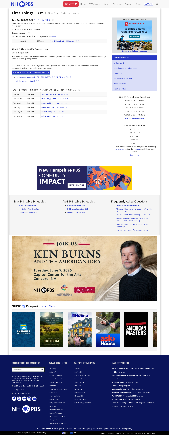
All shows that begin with (27, 81)
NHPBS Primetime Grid (27, 205)
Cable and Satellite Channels (134, 118)
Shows (106, 4)
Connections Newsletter (28, 212)
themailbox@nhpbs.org (21, 394)
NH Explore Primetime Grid (29, 209)
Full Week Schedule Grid (123, 78)
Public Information (56, 413)
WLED (62, 428)
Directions (129, 433)
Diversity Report (55, 399)
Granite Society (79, 382)
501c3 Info (53, 372)
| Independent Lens (125, 382)
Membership (79, 389)
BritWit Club (78, 372)
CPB (73, 432)
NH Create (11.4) (42, 20)
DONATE (71, 4)
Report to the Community (58, 416)
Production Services (56, 410)
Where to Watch (120, 84)
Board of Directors (56, 375)
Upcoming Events (80, 399)
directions (40, 386)
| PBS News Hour (128, 396)
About (138, 4)
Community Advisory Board (59, 389)
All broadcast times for (43, 78)
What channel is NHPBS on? (58, 423)
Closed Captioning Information (125, 68)
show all (53, 37)
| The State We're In (127, 389)
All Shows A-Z (119, 63)
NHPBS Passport (80, 393)
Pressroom (53, 406)
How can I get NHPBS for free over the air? (132, 230)
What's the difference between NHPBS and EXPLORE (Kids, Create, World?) (132, 219)
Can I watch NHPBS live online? (128, 205)
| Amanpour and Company (126, 399)
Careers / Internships (56, 379)
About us (111, 433)
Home (83, 4)
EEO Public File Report (82, 428)
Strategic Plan (54, 420)
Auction (77, 369)
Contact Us (118, 73)
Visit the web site (31, 72)
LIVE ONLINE (120, 149)
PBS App (137, 149)
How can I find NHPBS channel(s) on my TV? (133, 215)
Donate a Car (79, 379)
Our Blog (53, 369)
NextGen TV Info (120, 89)
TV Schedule (94, 4)
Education (117, 4)
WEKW (69, 428)
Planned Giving (79, 396)
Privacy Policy (150, 433)
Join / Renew (139, 433)
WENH (56, 428)
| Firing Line (121, 386)
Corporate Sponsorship (82, 375)
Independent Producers (57, 403)
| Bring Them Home (131, 393)
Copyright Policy (55, 396)
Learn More (134, 155)
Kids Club (78, 386)
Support (128, 4)
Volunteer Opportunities (83, 403)
